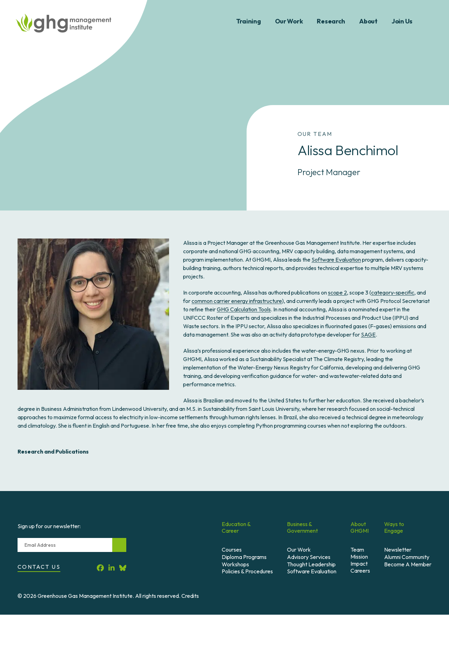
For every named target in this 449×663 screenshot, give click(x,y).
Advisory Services (308, 556)
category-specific (392, 292)
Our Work (289, 21)
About (368, 21)
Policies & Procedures (247, 571)
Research (331, 21)
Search (431, 21)
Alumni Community (406, 556)
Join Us (402, 21)
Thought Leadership (311, 564)
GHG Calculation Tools (244, 309)
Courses (232, 549)
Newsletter (397, 549)
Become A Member (407, 564)
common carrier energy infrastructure (237, 300)
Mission (359, 556)
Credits (190, 595)
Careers (360, 570)
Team (357, 549)
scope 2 (337, 292)
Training (248, 21)
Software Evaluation (336, 259)
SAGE (368, 334)
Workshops (235, 564)
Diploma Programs (244, 556)
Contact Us (39, 566)
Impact (359, 563)
